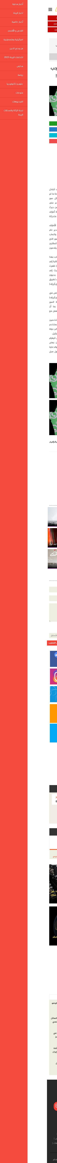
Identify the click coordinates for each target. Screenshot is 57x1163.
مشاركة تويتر (28, 135)
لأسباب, (40, 446)
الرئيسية (49, 42)
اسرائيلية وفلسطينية (43, 30)
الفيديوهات (12, 1143)
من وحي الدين (14, 30)
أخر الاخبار (48, 997)
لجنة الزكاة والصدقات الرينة (29, 1147)
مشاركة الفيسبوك (28, 129)
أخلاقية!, (30, 446)
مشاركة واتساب (28, 123)
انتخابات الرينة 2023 (26, 1138)
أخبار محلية (42, 18)
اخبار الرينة (14, 18)
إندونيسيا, (28, 441)
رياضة (50, 1143)
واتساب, (50, 446)
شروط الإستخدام (13, 1159)
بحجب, (6, 441)
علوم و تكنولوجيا (31, 42)
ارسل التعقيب (7, 643)
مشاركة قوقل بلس (28, 141)
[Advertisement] (32, 164)
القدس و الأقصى (14, 24)
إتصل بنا (27, 1159)
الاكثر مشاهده (33, 997)
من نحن (37, 1159)
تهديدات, (16, 441)
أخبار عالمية (42, 24)
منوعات (23, 1143)
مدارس (11, 1138)
